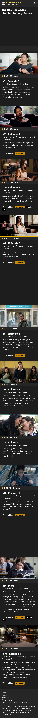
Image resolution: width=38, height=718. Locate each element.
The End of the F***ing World (14, 137)
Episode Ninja (21, 702)
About (4, 695)
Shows (4, 693)
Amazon (19, 154)
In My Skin (6, 84)
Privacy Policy (7, 700)
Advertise (5, 698)
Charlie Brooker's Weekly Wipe (14, 657)
